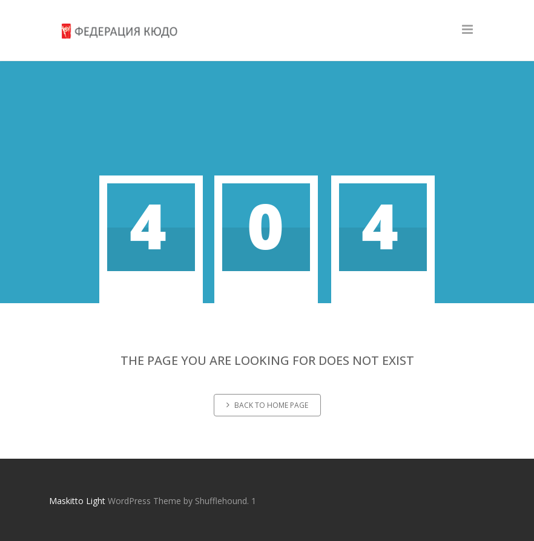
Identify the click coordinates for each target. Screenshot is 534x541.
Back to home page (267, 405)
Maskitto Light (77, 501)
